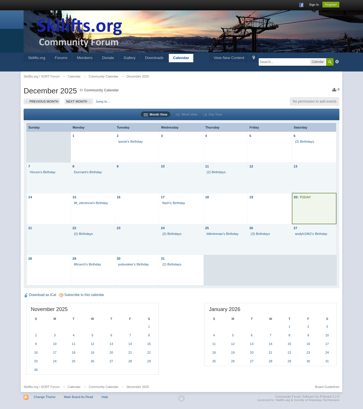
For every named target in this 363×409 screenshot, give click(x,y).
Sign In (314, 4)
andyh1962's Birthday (311, 233)
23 (118, 228)
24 (163, 228)
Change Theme (45, 397)
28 (30, 258)
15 (74, 197)
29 (74, 258)
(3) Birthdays (260, 233)
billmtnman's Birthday (223, 233)
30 (118, 258)
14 (30, 197)
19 (251, 197)
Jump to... (102, 101)
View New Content (228, 58)
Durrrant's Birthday (88, 172)
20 (296, 197)
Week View (186, 114)
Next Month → (78, 101)
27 (295, 228)
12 (251, 166)
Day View (212, 114)
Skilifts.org (36, 58)
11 (207, 166)
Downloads (154, 58)
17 (163, 197)
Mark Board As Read (78, 397)
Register (331, 4)
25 (207, 228)
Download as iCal (40, 295)
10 (163, 166)
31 (163, 258)
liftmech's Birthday (87, 264)
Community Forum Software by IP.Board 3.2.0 (307, 396)
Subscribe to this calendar (81, 295)
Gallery (129, 58)
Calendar (181, 58)
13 (295, 166)
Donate (108, 58)
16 (118, 197)
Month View (155, 114)
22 (74, 228)
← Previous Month (41, 101)
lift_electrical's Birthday (91, 203)
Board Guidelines (327, 387)
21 (30, 228)
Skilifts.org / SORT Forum (42, 387)
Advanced (337, 61)
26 (251, 228)
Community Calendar (101, 90)
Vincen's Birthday (43, 172)
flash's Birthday (173, 203)
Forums (61, 58)
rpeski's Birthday (130, 141)
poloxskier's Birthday (133, 264)
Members (84, 58)
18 (207, 197)
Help (104, 397)
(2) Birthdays (304, 141)
